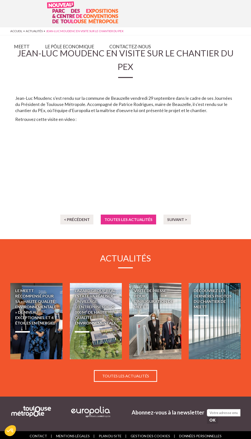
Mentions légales (73, 433)
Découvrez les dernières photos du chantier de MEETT (215, 321)
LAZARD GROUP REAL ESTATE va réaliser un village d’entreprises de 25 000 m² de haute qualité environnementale (96, 321)
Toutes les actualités (128, 219)
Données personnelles (200, 433)
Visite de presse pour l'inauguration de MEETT (155, 321)
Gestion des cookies (150, 433)
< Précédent (77, 219)
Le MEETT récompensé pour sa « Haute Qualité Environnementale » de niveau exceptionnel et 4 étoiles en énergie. (36, 321)
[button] (10, 431)
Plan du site (110, 433)
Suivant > (177, 219)
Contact (38, 433)
